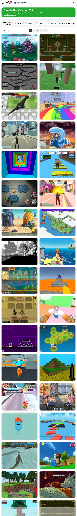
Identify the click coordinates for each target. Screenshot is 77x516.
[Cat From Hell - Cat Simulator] (57, 309)
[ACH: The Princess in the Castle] (19, 251)
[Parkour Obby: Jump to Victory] (57, 426)
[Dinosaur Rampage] (19, 106)
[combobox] (5, 30)
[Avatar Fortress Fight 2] (57, 135)
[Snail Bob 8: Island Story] (19, 280)
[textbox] (5, 30)
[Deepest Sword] (57, 484)
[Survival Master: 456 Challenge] (57, 106)
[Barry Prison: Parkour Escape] (19, 367)
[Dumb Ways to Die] (19, 426)
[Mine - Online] (19, 484)
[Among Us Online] (19, 193)
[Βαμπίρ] (17, 23)
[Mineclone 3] (57, 367)
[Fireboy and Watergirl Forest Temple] (57, 47)
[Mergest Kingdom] (57, 222)
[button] (10, 15)
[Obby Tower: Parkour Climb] (19, 164)
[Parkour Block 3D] (57, 280)
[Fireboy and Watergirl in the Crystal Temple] (19, 76)
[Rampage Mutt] (57, 397)
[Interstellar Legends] (19, 47)
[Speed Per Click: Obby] (57, 164)
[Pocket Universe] (57, 338)
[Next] (72, 23)
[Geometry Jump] (19, 338)
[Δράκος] (28, 23)
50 (46, 30)
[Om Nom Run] (19, 397)
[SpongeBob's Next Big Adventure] (19, 222)
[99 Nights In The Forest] (57, 76)
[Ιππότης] (40, 23)
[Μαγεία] (52, 23)
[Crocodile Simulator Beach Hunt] (19, 455)
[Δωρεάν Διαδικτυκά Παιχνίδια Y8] (9, 2)
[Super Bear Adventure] (57, 455)
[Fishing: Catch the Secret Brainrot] (57, 251)
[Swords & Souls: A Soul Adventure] (19, 309)
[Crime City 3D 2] (57, 193)
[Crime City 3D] (19, 135)
